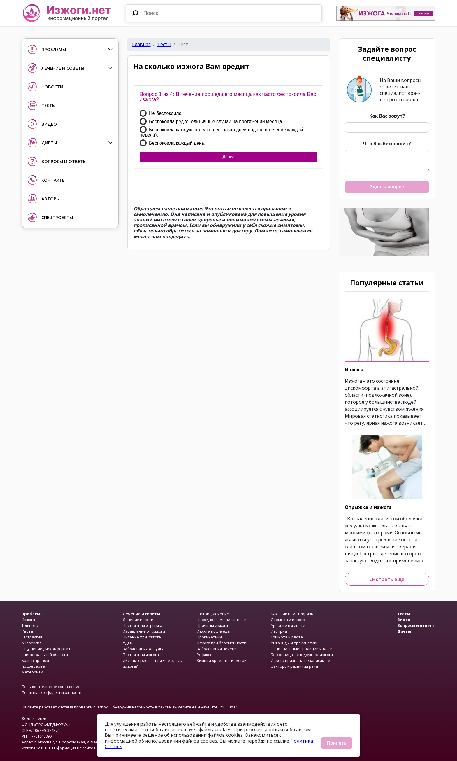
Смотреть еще (387, 579)
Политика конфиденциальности (51, 692)
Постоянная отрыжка (142, 625)
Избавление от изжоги (144, 631)
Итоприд (279, 631)
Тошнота (30, 625)
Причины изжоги (212, 625)
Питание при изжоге (142, 637)
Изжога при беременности (221, 642)
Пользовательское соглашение (51, 686)
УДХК (127, 642)
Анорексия (31, 642)
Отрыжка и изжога (368, 507)
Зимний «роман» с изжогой (222, 660)
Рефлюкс (205, 654)
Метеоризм (32, 672)
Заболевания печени (217, 648)
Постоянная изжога (141, 654)
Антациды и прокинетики (295, 642)
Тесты (164, 44)
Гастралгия (32, 637)
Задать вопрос (387, 186)
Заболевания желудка (143, 648)
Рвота (27, 631)
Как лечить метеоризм (292, 613)
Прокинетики (209, 637)
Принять (337, 743)
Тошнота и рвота (287, 637)
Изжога (354, 369)
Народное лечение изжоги (222, 619)
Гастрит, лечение (213, 613)
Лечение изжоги (138, 619)
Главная (141, 44)
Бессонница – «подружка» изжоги (302, 654)
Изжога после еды (213, 631)
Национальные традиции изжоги (302, 648)
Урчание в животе (288, 625)
